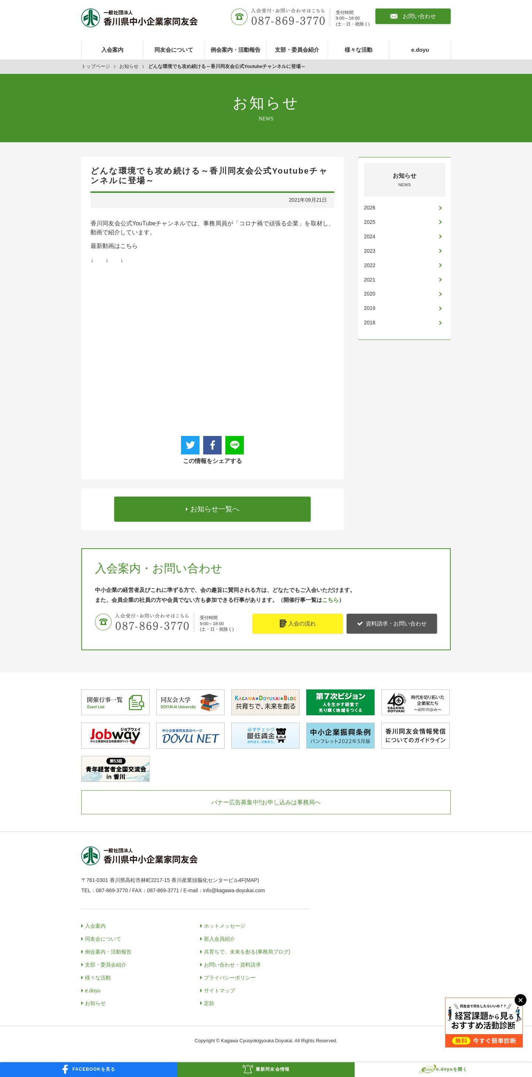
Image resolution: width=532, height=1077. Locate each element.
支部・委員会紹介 (297, 50)
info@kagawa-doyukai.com (234, 890)
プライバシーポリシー (230, 976)
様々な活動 (358, 50)
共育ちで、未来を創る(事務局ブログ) (247, 951)
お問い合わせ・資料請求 (232, 964)
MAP (251, 879)
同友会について (173, 50)
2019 (369, 308)
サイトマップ (219, 989)
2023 (369, 251)
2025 (369, 222)
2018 (369, 323)
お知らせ (129, 66)
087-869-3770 (112, 890)
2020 (369, 294)
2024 (369, 236)
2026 (369, 208)
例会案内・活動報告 (235, 50)
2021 (369, 280)
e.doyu (420, 50)
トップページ (95, 66)
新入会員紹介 (219, 938)
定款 (209, 1002)
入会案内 (112, 50)
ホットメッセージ (224, 925)
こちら (330, 599)
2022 (369, 265)
